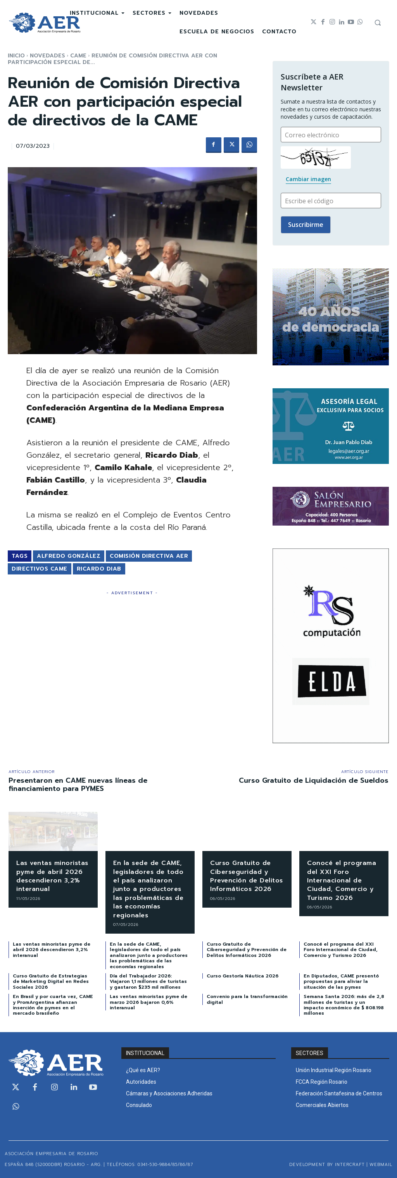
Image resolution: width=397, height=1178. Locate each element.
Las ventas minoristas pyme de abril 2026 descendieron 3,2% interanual (52, 876)
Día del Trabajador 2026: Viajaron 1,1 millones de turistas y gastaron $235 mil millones (148, 981)
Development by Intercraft (327, 1164)
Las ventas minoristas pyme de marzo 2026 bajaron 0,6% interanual (148, 1002)
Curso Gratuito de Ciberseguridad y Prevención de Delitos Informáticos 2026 (244, 880)
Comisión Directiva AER (149, 556)
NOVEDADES (47, 56)
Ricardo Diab (99, 569)
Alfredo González (68, 556)
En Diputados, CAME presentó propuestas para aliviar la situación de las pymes (341, 981)
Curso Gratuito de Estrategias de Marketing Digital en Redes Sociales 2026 (51, 981)
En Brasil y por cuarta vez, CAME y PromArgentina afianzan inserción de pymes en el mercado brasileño (53, 1005)
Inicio (16, 56)
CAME (78, 56)
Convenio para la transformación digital (247, 999)
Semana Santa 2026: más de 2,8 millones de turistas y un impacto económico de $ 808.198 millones (344, 1005)
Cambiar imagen (308, 179)
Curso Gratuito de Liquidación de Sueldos (313, 780)
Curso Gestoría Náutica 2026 (242, 975)
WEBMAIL (380, 1164)
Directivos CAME (39, 569)
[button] (378, 22)
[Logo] (44, 23)
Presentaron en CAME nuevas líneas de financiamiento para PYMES (78, 784)
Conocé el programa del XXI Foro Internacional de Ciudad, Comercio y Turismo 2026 (342, 880)
